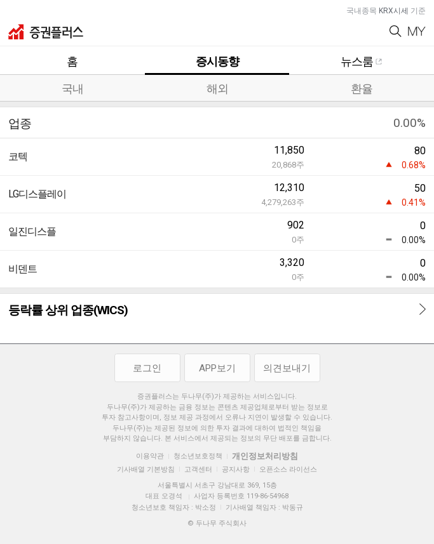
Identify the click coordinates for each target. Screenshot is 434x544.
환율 (361, 88)
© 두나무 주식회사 (217, 523)
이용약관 (150, 456)
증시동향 (217, 61)
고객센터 (198, 469)
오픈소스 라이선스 (288, 469)
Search (396, 31)
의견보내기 (287, 368)
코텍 (17, 156)
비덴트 (22, 269)
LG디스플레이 (37, 194)
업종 (19, 123)
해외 (217, 88)
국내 (72, 88)
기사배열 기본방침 (146, 469)
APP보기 (217, 368)
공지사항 (236, 469)
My (417, 31)
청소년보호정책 (197, 456)
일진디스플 (32, 231)
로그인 (147, 368)
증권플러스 (45, 31)
